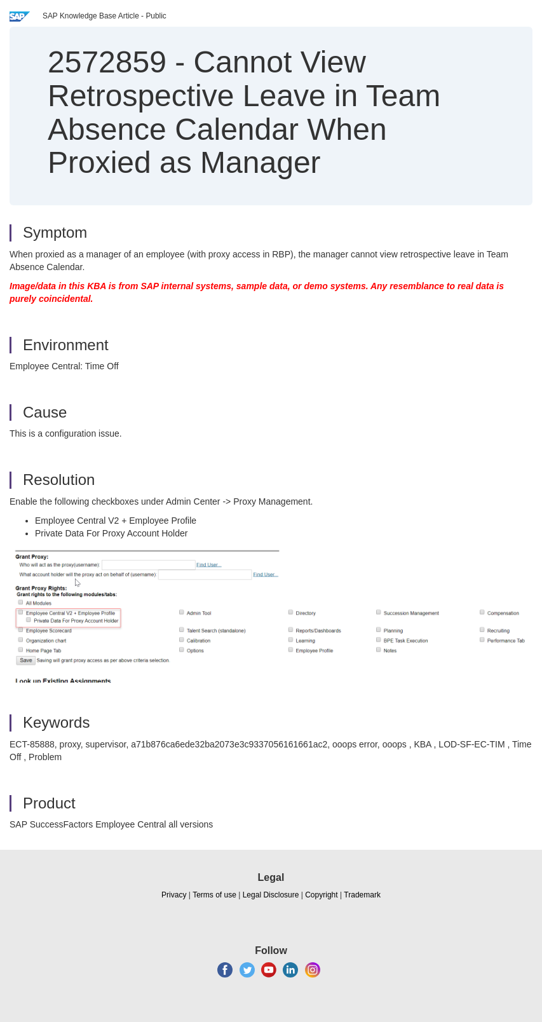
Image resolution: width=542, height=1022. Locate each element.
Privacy (173, 894)
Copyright (321, 894)
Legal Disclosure (271, 894)
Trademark (362, 894)
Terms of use (214, 894)
